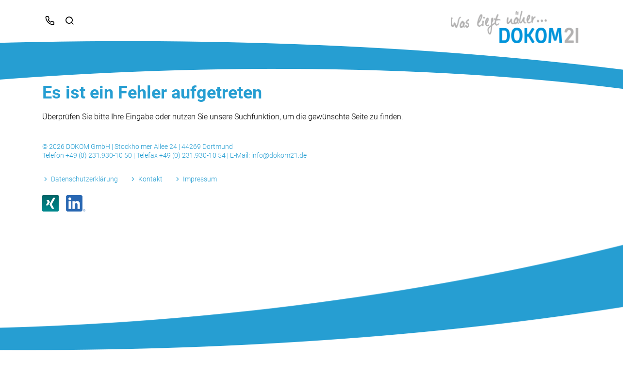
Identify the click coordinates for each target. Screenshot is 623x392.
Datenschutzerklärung (84, 179)
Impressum (200, 179)
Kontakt (150, 179)
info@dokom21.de (279, 155)
